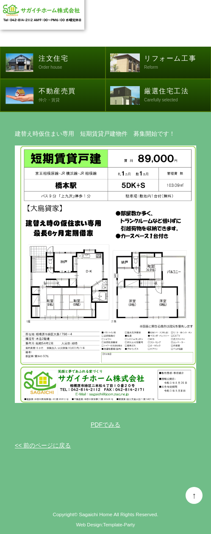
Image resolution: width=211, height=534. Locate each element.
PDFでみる (105, 424)
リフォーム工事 (177, 63)
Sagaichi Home (95, 514)
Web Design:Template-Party (105, 524)
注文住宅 (72, 63)
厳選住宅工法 (177, 95)
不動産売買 (72, 95)
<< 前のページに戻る (43, 445)
